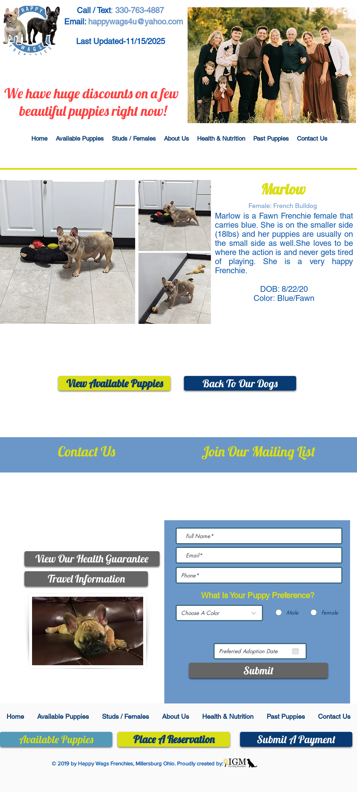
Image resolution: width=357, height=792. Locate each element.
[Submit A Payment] (296, 739)
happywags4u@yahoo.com (97, 521)
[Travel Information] (86, 578)
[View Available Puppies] (114, 383)
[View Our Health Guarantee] (92, 558)
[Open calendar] (295, 651)
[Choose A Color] (219, 613)
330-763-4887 (102, 488)
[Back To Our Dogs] (240, 383)
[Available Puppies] (56, 739)
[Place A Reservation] (174, 739)
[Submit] (258, 670)
